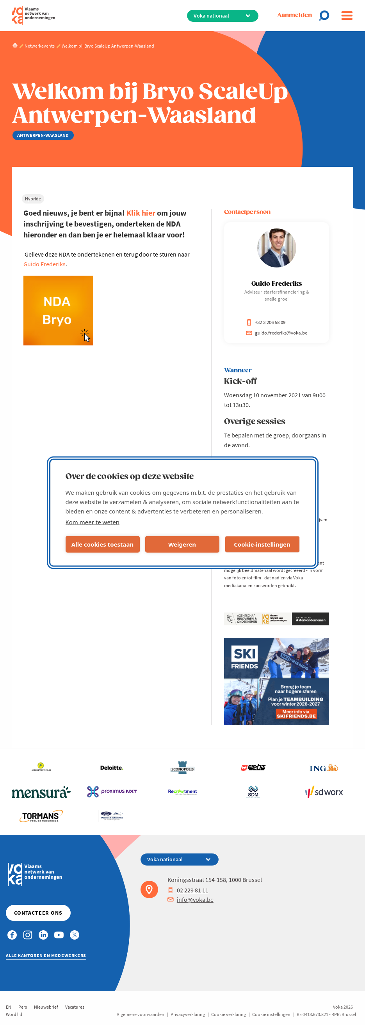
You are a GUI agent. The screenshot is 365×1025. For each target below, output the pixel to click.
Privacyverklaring (188, 1014)
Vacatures (74, 1007)
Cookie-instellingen (262, 544)
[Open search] (326, 15)
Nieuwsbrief (46, 1007)
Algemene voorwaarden (140, 1014)
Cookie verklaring (228, 1014)
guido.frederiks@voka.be (276, 332)
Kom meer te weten (93, 522)
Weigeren (182, 544)
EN (8, 1007)
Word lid (14, 1014)
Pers (22, 1007)
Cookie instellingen (271, 1014)
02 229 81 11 (187, 890)
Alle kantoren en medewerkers (46, 955)
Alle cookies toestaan (102, 544)
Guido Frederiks (44, 264)
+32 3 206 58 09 (265, 322)
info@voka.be (190, 899)
